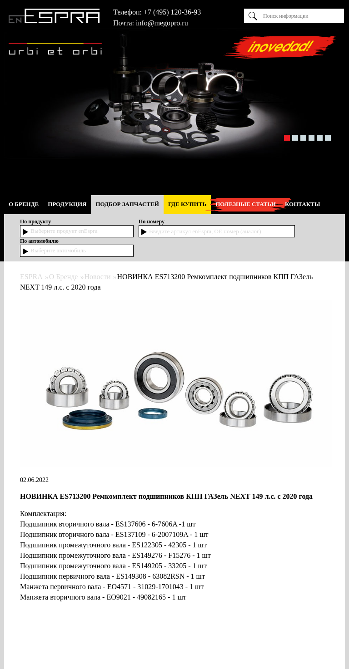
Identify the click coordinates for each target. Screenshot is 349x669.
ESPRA (31, 276)
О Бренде (63, 276)
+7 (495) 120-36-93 (172, 12)
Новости (97, 276)
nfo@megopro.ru (163, 23)
